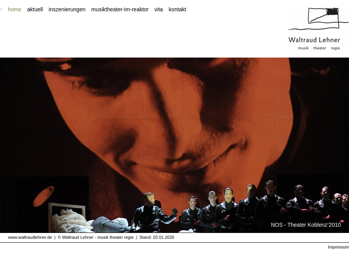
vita (158, 9)
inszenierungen (67, 9)
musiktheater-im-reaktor (120, 9)
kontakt (177, 9)
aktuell (35, 9)
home (14, 9)
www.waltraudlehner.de (30, 237)
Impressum (338, 247)
